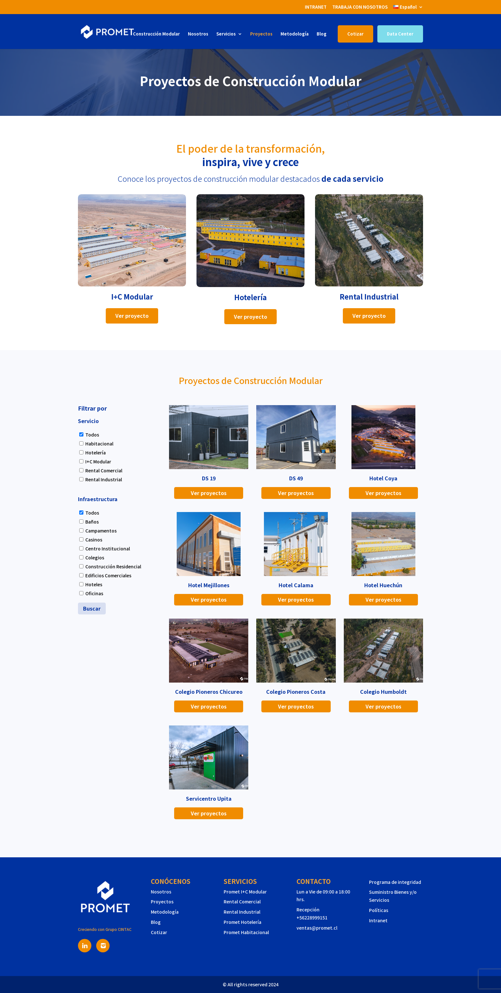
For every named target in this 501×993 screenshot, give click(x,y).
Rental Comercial (103, 470)
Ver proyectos (209, 493)
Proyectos (261, 34)
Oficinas (94, 593)
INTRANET (316, 7)
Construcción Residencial (113, 566)
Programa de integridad (395, 882)
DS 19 (209, 478)
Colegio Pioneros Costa (296, 691)
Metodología (295, 34)
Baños (92, 521)
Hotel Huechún (383, 585)
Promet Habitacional (246, 932)
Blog (322, 34)
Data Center (400, 34)
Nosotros (198, 34)
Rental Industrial (103, 479)
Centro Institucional (107, 548)
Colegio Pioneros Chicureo (209, 691)
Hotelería (95, 452)
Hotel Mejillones (208, 585)
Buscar (92, 608)
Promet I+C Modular (245, 891)
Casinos (93, 539)
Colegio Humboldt (383, 691)
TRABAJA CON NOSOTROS (360, 7)
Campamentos (101, 530)
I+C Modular (98, 461)
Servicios (226, 34)
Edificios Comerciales (108, 575)
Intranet (378, 920)
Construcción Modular (156, 34)
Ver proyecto (132, 315)
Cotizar (355, 34)
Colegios (94, 557)
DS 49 (296, 478)
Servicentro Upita (209, 798)
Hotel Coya (383, 478)
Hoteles (93, 584)
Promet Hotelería (242, 922)
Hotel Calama (296, 585)
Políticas (378, 910)
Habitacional (99, 443)
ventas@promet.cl (317, 928)
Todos (92, 434)
